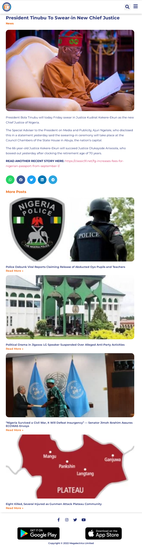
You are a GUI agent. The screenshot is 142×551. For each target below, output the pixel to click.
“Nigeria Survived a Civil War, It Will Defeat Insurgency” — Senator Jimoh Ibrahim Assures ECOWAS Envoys (69, 424)
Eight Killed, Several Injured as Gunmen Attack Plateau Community (54, 504)
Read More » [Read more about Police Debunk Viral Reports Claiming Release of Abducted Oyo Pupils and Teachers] (14, 271)
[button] (127, 7)
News (10, 23)
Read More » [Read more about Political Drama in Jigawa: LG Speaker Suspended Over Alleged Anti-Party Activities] (14, 348)
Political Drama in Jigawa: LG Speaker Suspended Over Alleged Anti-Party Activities (65, 344)
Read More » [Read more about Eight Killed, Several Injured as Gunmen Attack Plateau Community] (14, 508)
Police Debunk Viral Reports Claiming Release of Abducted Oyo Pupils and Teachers (65, 267)
